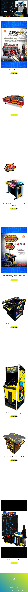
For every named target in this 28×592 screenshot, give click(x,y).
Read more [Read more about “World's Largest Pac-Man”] (14, 563)
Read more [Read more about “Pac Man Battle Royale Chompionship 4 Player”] (14, 208)
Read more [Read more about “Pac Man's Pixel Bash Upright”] (14, 416)
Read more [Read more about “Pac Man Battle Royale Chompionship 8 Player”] (14, 280)
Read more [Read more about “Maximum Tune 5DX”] (14, 73)
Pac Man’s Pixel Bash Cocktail (14, 324)
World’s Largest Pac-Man (14, 559)
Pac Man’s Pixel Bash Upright (14, 413)
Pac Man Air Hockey (14, 111)
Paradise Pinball (20, 584)
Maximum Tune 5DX (14, 70)
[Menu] (2, 2)
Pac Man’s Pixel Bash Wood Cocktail (14, 457)
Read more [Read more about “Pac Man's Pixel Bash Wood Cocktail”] (14, 460)
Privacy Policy (12, 587)
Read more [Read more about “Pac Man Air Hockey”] (14, 115)
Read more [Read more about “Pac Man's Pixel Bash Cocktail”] (14, 327)
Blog (18, 587)
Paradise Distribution (9, 584)
